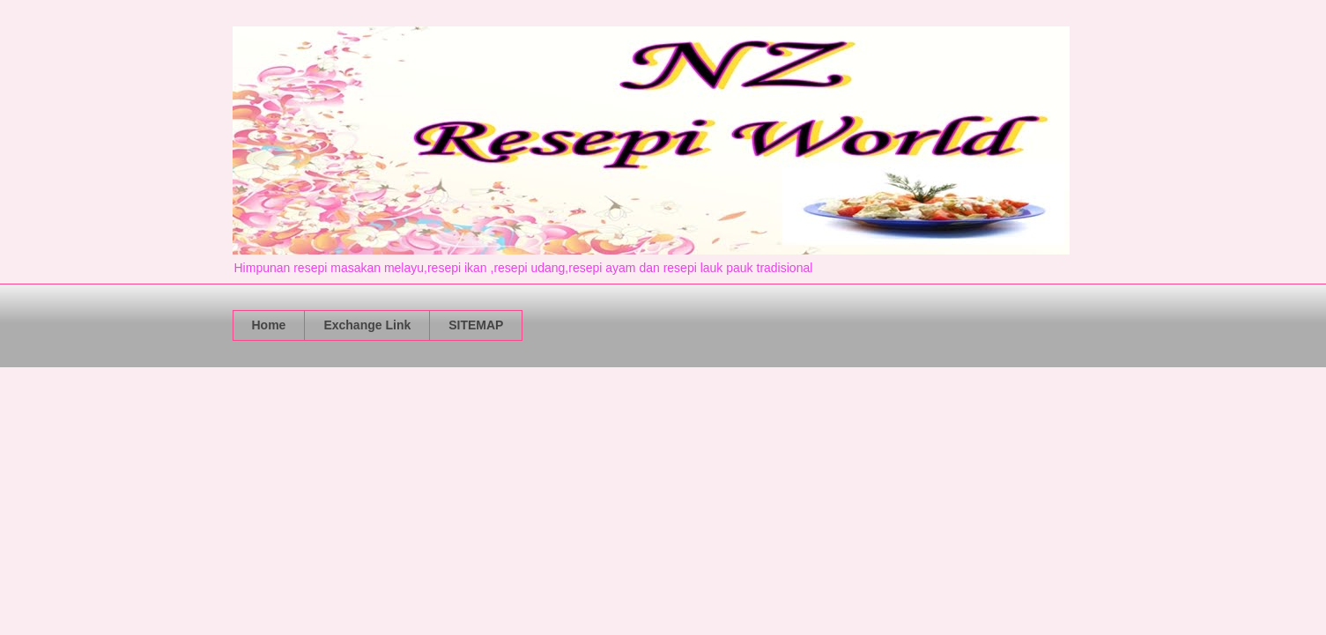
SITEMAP (475, 325)
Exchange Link (367, 325)
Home (269, 325)
